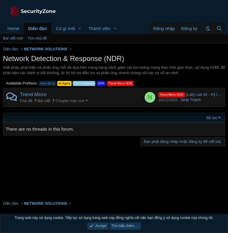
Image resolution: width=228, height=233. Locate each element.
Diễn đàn (37, 28)
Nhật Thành (191, 100)
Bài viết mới (13, 38)
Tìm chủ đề (37, 38)
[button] (79, 28)
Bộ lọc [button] (211, 117)
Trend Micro (33, 94)
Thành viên (99, 28)
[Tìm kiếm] (219, 28)
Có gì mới (65, 28)
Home (13, 28)
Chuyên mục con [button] (70, 100)
